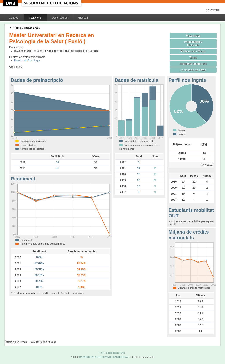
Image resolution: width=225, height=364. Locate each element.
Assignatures (59, 17)
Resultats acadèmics (193, 63)
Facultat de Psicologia (27, 60)
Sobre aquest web (115, 352)
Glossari (83, 17)
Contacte (212, 10)
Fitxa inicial (193, 35)
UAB (11, 3)
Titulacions (35, 17)
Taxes (193, 57)
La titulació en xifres (193, 70)
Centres (13, 17)
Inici (102, 352)
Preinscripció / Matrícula (193, 43)
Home (17, 28)
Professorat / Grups (193, 51)
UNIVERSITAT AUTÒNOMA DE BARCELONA (103, 357)
